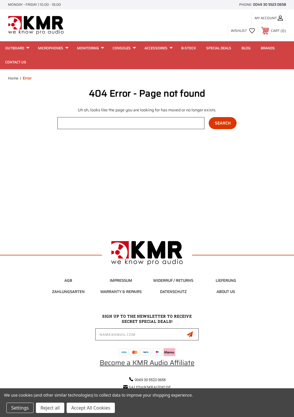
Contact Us (15, 62)
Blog (245, 48)
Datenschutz (173, 292)
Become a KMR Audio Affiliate (147, 362)
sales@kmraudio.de (150, 387)
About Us (225, 292)
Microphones (53, 48)
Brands (268, 48)
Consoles (124, 48)
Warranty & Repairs (121, 292)
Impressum (121, 281)
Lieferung (226, 281)
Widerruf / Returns (173, 281)
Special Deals (218, 48)
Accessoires (158, 48)
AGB (68, 281)
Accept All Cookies (90, 408)
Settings (20, 408)
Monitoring (90, 48)
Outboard (17, 48)
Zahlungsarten (68, 292)
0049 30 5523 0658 (269, 4)
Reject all (50, 408)
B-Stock (188, 48)
